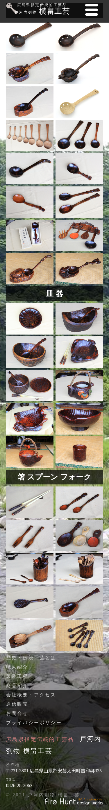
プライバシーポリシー (34, 722)
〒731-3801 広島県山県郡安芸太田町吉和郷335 (54, 770)
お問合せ (17, 713)
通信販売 (17, 704)
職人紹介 (17, 666)
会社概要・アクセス (31, 694)
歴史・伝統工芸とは (31, 657)
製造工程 (17, 676)
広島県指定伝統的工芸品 (40, 739)
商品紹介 (17, 685)
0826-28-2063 (19, 785)
